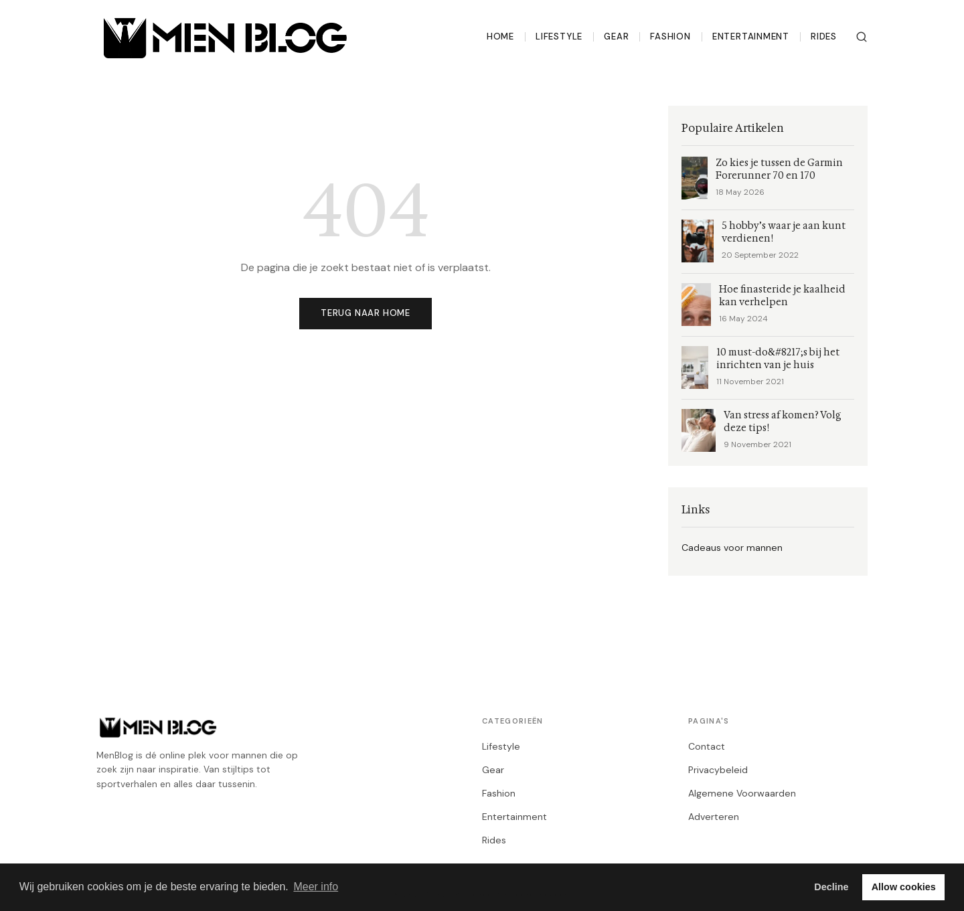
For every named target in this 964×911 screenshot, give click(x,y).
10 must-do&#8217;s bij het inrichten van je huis (777, 358)
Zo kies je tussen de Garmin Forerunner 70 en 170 (779, 169)
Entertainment (750, 36)
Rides (824, 36)
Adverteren (713, 817)
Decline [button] (831, 887)
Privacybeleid (718, 770)
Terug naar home (365, 313)
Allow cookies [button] (904, 887)
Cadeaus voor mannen (732, 548)
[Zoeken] (862, 37)
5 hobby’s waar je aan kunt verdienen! (784, 232)
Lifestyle (559, 36)
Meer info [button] (315, 886)
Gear (616, 36)
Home (500, 36)
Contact (706, 746)
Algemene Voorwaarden (742, 793)
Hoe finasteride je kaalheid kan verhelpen (782, 296)
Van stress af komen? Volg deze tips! (782, 421)
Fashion (670, 36)
